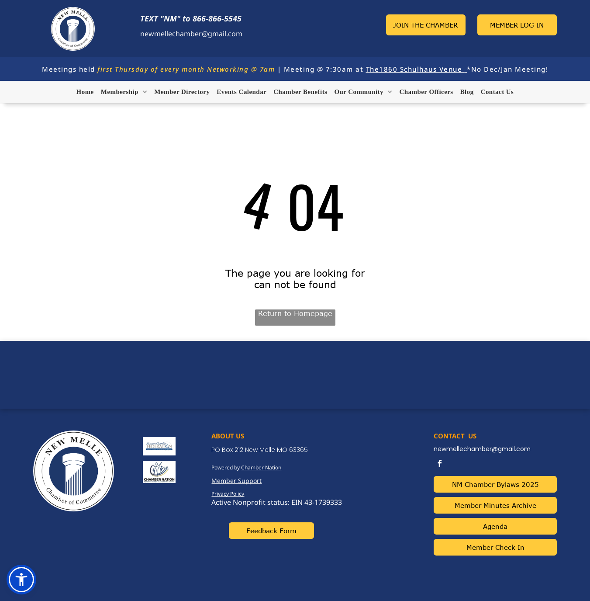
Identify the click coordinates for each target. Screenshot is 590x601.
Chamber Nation (261, 467)
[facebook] (439, 465)
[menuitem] (85, 92)
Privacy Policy (227, 493)
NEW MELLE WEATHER (295, 373)
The (373, 69)
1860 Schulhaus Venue (420, 69)
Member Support (236, 480)
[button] (21, 579)
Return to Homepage (295, 313)
